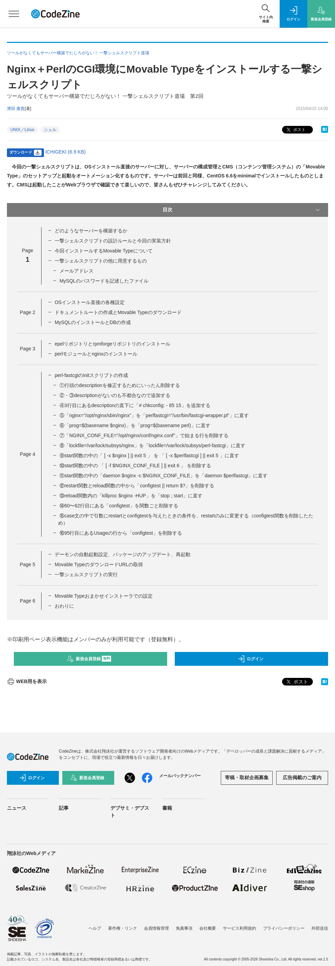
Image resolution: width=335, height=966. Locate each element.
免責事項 (184, 928)
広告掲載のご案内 (302, 777)
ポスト (295, 130)
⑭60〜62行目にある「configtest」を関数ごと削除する (119, 505)
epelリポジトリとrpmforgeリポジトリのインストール (113, 344)
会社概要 (207, 928)
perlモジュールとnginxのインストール (96, 354)
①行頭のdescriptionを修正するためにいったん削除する (120, 385)
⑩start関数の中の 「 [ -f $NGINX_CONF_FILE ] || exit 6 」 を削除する (135, 465)
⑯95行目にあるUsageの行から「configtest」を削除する (121, 533)
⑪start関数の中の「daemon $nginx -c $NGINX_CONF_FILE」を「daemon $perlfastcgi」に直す (164, 475)
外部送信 (319, 928)
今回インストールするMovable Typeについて (104, 251)
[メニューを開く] (14, 14)
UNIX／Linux (22, 129)
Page (27, 312)
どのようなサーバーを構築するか (91, 230)
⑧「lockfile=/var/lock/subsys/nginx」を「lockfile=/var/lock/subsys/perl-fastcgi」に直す (152, 445)
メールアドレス (76, 271)
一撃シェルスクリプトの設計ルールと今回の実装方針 (113, 240)
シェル (50, 129)
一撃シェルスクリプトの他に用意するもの (101, 261)
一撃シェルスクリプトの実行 (86, 574)
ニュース (16, 808)
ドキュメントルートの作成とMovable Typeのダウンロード (118, 312)
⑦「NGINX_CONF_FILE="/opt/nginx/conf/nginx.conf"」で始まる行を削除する (144, 435)
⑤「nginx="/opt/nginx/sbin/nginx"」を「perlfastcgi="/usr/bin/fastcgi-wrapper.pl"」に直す (154, 415)
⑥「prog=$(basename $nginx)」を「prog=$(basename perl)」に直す (135, 425)
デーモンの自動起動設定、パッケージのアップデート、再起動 (122, 554)
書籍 (167, 808)
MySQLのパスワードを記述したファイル (104, 281)
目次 (242, 209)
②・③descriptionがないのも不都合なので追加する (115, 395)
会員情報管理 (156, 928)
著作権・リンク (122, 928)
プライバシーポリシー (284, 928)
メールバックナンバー (180, 775)
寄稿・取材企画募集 (247, 777)
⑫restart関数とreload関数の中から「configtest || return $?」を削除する (137, 485)
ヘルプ (95, 928)
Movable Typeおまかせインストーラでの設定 (104, 596)
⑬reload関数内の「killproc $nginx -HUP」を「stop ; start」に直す (131, 495)
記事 (64, 808)
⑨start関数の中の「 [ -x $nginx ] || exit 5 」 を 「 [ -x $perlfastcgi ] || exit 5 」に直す (149, 455)
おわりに (64, 606)
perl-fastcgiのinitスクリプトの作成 (91, 375)
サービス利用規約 (239, 928)
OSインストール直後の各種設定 (90, 302)
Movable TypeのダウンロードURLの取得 (99, 564)
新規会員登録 (89, 658)
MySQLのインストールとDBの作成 (93, 322)
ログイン (250, 658)
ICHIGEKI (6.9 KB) (65, 152)
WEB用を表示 (27, 681)
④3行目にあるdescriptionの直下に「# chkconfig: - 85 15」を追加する (135, 405)
